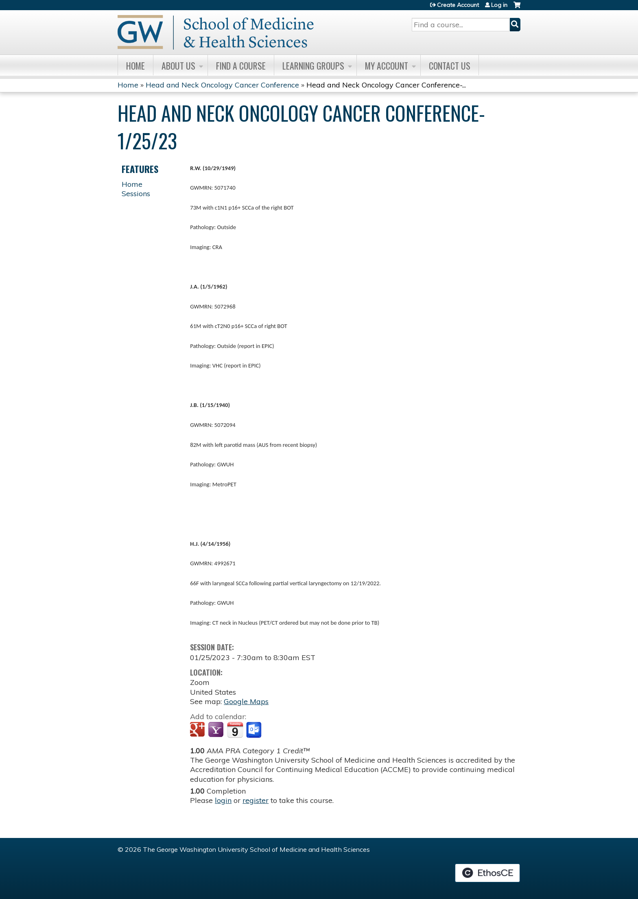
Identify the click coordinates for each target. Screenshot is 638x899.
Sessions (136, 193)
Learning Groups (313, 65)
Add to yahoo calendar (216, 730)
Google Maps (246, 701)
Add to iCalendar (235, 730)
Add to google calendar (198, 730)
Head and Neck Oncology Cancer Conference (222, 85)
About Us (178, 65)
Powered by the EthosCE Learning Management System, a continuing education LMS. (487, 873)
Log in (499, 5)
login (223, 800)
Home (135, 65)
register (256, 800)
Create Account (458, 5)
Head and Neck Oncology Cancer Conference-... (386, 85)
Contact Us (449, 65)
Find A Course (241, 65)
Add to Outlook (254, 730)
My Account (386, 65)
